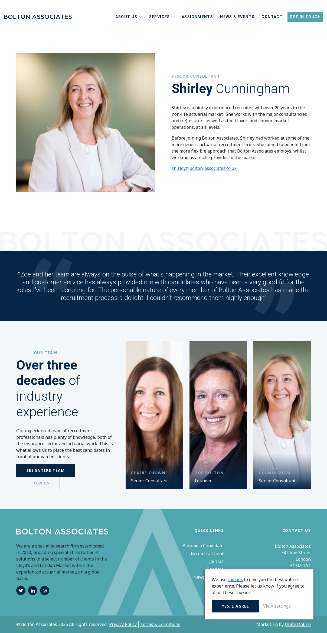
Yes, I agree (235, 606)
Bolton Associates (38, 16)
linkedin (32, 590)
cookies (235, 579)
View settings (277, 606)
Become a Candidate (203, 546)
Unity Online (298, 624)
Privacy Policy (123, 624)
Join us (40, 483)
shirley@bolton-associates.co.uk (204, 168)
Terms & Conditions (160, 624)
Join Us (216, 561)
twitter (20, 590)
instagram (44, 590)
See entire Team (46, 470)
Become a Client (207, 553)
